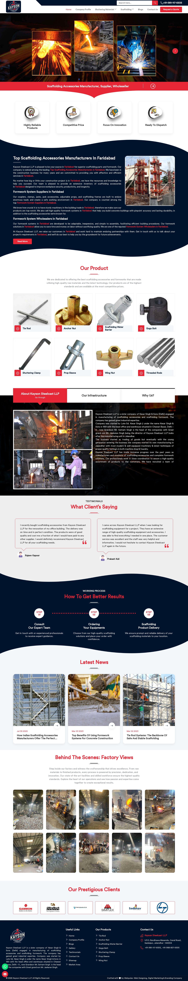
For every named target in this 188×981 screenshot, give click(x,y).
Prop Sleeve (104, 956)
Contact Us (152, 9)
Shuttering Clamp (107, 952)
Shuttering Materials (105, 9)
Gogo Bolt (103, 948)
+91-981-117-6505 (171, 2)
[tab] (40, 396)
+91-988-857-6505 (170, 948)
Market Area (74, 965)
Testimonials (74, 952)
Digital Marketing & (156, 978)
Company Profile (83, 9)
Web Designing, (141, 978)
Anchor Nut (104, 940)
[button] (79, 79)
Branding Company (173, 978)
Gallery (72, 948)
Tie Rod (102, 936)
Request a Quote (171, 9)
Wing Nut (103, 961)
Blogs (140, 9)
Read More (22, 241)
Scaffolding (127, 9)
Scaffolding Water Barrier (110, 944)
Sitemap (72, 961)
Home (68, 9)
